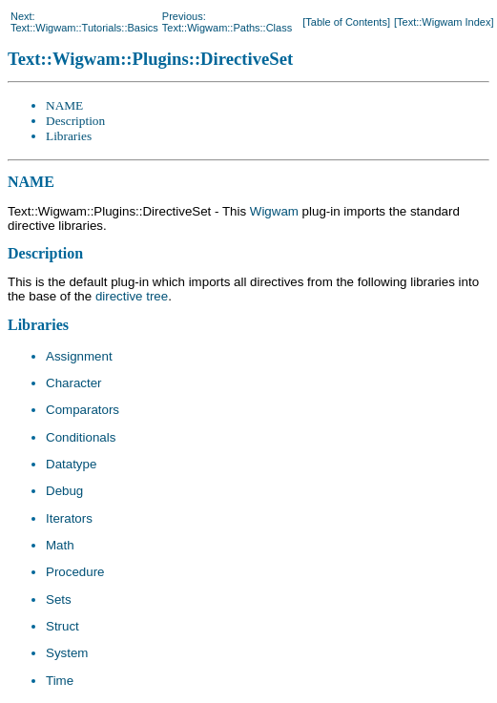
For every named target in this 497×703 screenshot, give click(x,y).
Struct (62, 626)
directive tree (131, 296)
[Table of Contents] (346, 22)
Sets (59, 599)
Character (74, 383)
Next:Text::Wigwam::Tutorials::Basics (84, 21)
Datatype (71, 464)
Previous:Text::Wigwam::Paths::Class (227, 21)
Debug (64, 491)
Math (60, 545)
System (67, 653)
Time (59, 680)
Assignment (79, 356)
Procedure (75, 572)
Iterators (69, 518)
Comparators (82, 410)
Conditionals (80, 437)
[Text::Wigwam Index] (444, 22)
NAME (64, 105)
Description (75, 121)
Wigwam (274, 211)
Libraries (69, 136)
